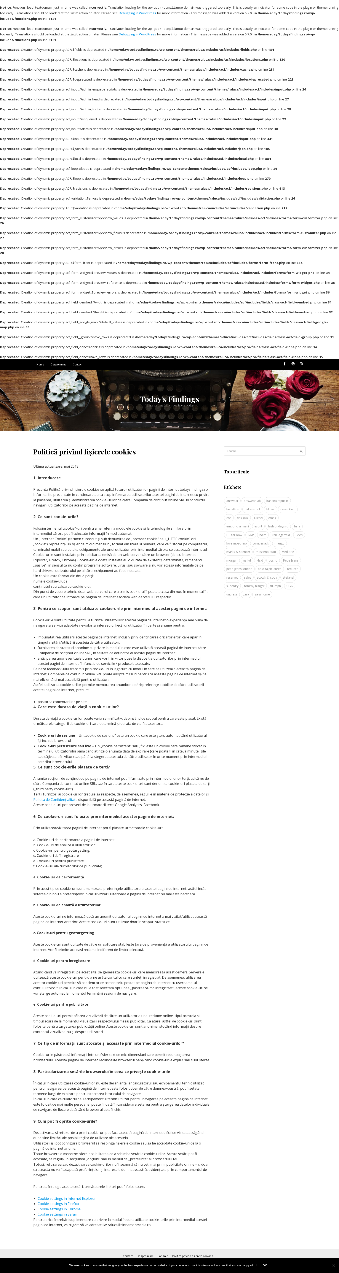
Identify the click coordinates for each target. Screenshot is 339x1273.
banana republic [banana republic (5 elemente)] (277, 498)
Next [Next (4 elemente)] (259, 558)
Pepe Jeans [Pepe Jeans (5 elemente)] (291, 558)
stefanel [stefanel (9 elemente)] (288, 575)
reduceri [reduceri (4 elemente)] (292, 566)
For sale (163, 1253)
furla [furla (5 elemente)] (297, 524)
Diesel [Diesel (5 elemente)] (258, 515)
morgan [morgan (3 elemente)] (231, 558)
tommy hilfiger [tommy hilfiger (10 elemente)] (254, 583)
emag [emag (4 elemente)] (272, 515)
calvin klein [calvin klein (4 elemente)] (287, 507)
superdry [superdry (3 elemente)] (232, 583)
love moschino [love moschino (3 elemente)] (236, 541)
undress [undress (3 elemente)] (231, 592)
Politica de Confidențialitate (55, 797)
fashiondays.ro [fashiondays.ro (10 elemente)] (278, 524)
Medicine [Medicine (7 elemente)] (287, 549)
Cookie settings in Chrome (59, 1206)
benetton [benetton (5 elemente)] (232, 507)
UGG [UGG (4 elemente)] (289, 583)
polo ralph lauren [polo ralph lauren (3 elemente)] (269, 566)
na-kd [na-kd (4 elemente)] (247, 558)
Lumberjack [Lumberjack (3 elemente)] (261, 541)
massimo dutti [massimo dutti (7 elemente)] (266, 549)
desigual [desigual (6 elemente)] (242, 515)
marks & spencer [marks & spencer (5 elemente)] (238, 549)
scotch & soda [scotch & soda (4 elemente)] (267, 575)
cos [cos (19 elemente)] (228, 515)
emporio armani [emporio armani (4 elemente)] (237, 524)
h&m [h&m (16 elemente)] (262, 532)
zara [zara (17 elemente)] (246, 592)
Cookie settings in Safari (57, 1211)
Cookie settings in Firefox (58, 1201)
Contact (77, 362)
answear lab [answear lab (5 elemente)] (252, 498)
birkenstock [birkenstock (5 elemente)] (253, 507)
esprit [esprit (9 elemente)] (258, 524)
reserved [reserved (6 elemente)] (232, 575)
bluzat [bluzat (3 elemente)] (270, 507)
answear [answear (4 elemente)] (232, 498)
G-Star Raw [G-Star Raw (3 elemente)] (234, 532)
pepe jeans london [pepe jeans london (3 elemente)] (239, 566)
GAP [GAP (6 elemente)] (251, 532)
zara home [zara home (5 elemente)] (262, 592)
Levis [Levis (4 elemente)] (299, 532)
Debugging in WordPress (137, 12)
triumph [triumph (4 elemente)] (275, 583)
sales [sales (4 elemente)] (247, 575)
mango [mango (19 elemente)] (280, 541)
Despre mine (58, 362)
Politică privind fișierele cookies (192, 1253)
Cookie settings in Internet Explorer (67, 1196)
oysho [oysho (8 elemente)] (273, 558)
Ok (265, 1265)
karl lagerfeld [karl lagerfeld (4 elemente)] (281, 532)
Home (40, 362)
